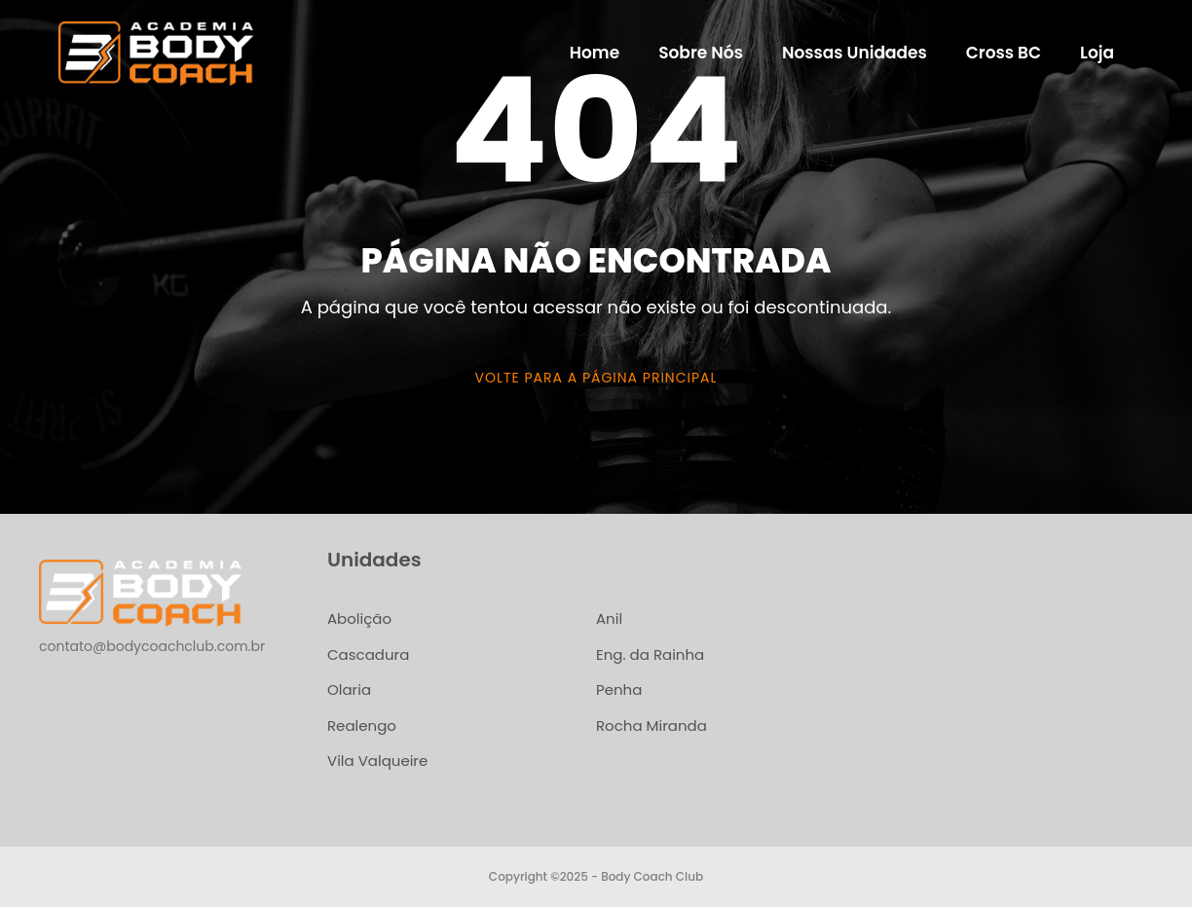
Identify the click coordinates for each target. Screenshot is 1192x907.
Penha (619, 689)
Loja (1097, 52)
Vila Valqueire (377, 760)
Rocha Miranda (651, 725)
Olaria (349, 689)
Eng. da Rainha (650, 654)
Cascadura (368, 654)
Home (594, 52)
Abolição (359, 618)
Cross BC (1003, 52)
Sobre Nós (700, 52)
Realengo (361, 725)
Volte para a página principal (595, 377)
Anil (609, 618)
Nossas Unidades (854, 52)
